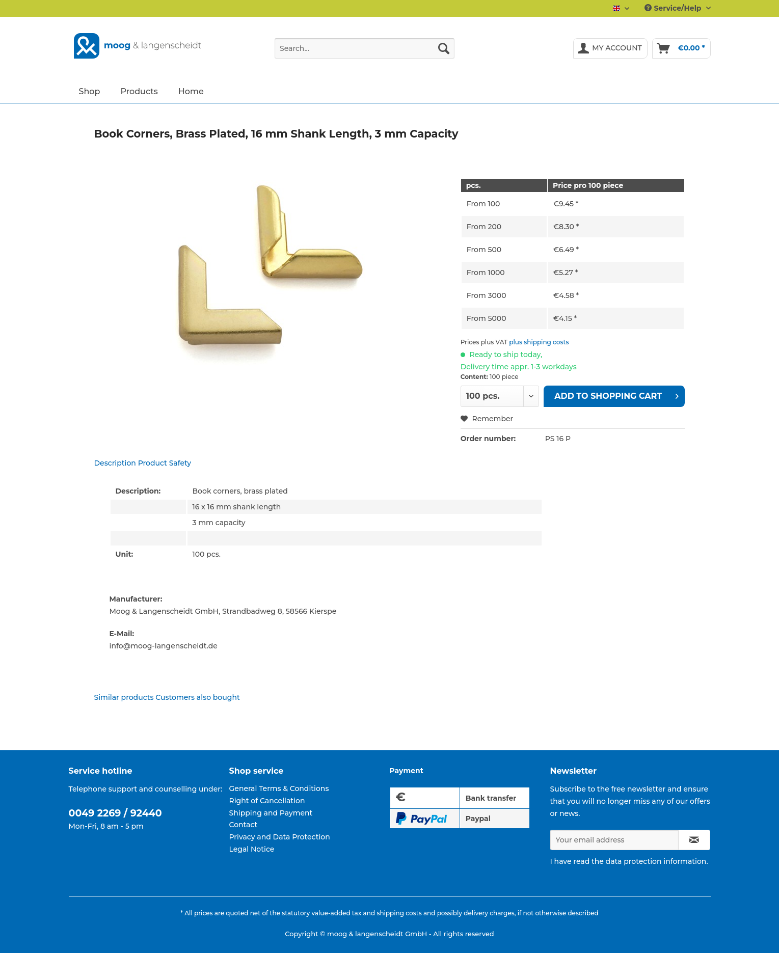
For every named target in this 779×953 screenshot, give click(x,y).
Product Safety (165, 463)
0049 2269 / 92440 (115, 813)
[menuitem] (364, 53)
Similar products (124, 697)
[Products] (139, 91)
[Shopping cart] (681, 48)
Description (115, 463)
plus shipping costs (539, 342)
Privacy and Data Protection (279, 836)
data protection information (656, 861)
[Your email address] (614, 840)
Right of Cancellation (267, 800)
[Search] (443, 48)
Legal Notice (252, 849)
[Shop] (90, 91)
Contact (243, 824)
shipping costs (399, 913)
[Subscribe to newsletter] (694, 840)
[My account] (610, 48)
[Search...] (364, 48)
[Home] (191, 91)
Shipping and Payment (271, 813)
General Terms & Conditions (279, 788)
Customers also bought (197, 697)
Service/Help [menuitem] (673, 8)
